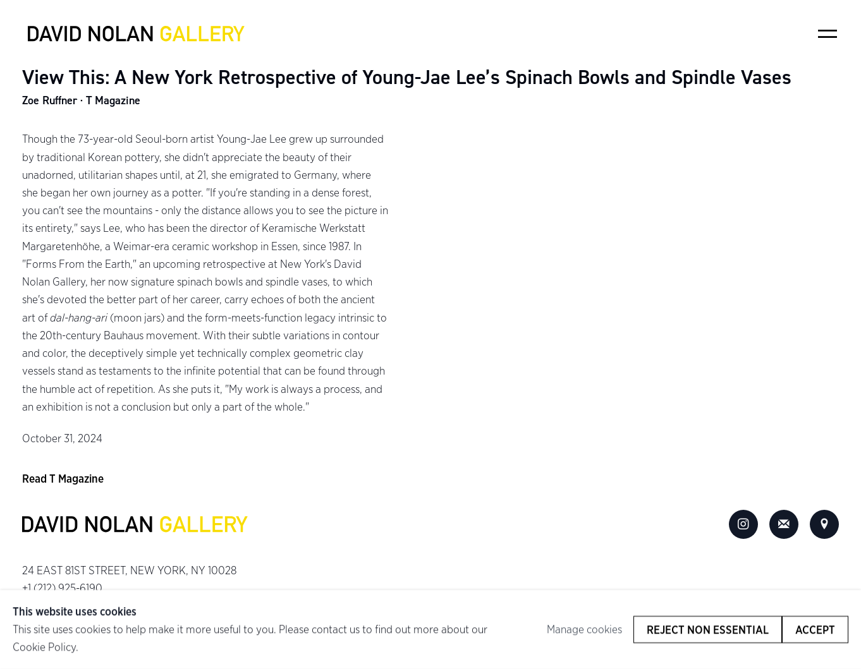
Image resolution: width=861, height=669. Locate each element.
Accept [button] (815, 629)
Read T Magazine (63, 478)
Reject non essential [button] (708, 629)
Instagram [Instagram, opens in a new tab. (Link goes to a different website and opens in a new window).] (743, 524)
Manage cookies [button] (584, 629)
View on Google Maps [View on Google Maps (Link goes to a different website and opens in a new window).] (824, 524)
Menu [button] (827, 33)
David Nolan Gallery (136, 34)
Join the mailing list (783, 524)
